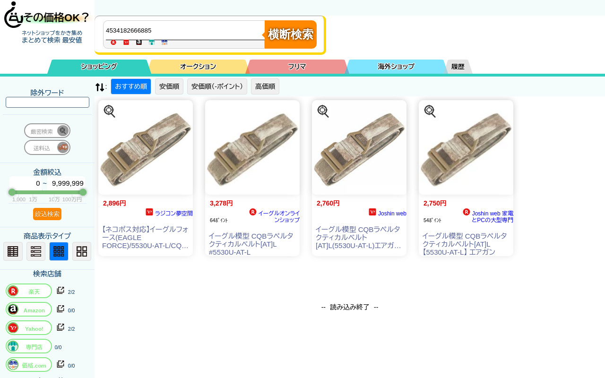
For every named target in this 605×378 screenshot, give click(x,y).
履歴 (458, 66)
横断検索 (290, 34)
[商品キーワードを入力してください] (186, 30)
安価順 (169, 86)
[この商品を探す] (110, 111)
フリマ (297, 66)
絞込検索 (47, 213)
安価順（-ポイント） (217, 86)
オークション (198, 66)
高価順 (265, 86)
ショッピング (99, 66)
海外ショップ (396, 66)
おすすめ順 (131, 86)
